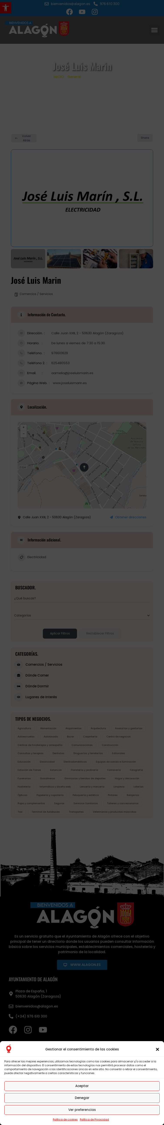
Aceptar (82, 1086)
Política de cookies (65, 1119)
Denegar (82, 1098)
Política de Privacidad (94, 1119)
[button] (157, 1049)
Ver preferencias (82, 1109)
